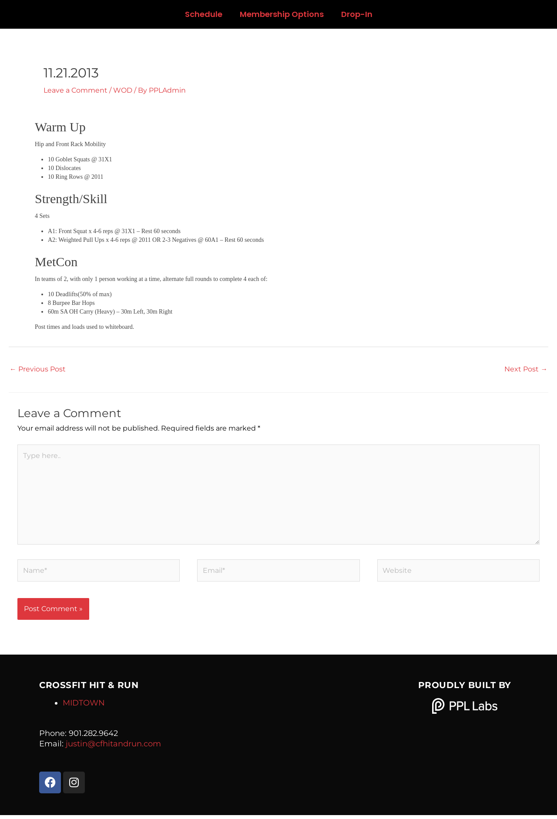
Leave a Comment (75, 90)
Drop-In (356, 14)
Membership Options (282, 14)
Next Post (525, 368)
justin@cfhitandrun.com (113, 747)
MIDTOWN (84, 707)
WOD (122, 90)
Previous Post (38, 368)
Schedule (203, 14)
